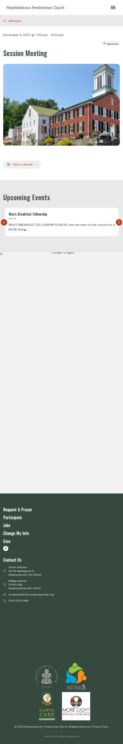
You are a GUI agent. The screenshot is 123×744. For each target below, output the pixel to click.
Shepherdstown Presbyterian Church (35, 7)
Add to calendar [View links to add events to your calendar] (23, 164)
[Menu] (113, 7)
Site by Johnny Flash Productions (61, 736)
